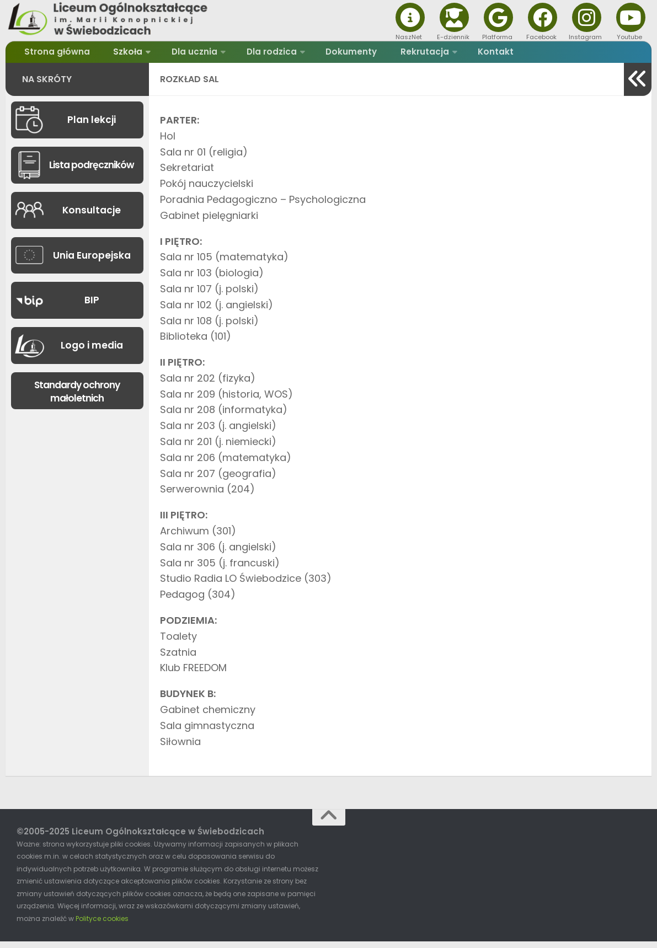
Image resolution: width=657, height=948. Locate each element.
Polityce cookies (102, 924)
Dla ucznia (181, 55)
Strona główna (55, 55)
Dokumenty (331, 55)
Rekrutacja (396, 55)
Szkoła (119, 55)
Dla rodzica (255, 55)
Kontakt (463, 55)
